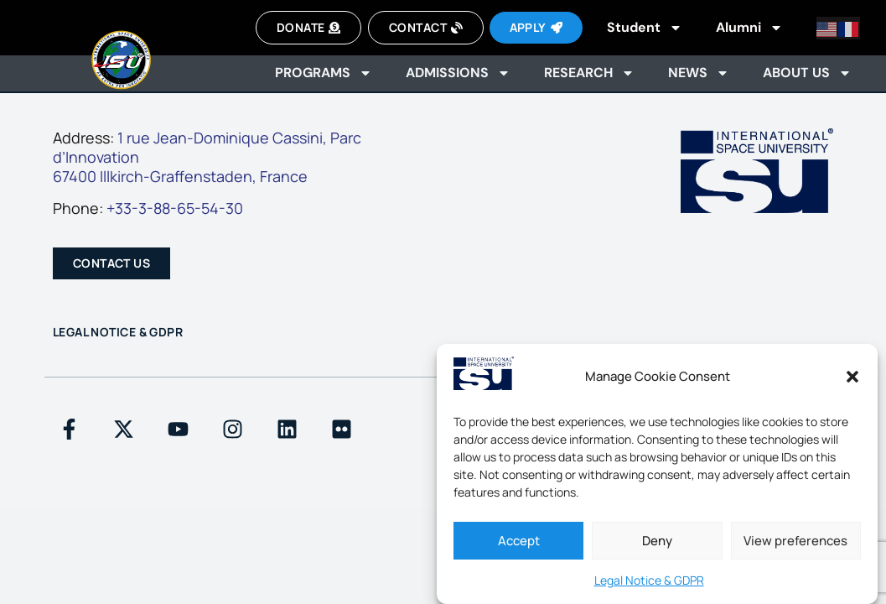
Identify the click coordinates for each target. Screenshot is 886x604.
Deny (657, 540)
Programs (323, 73)
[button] (852, 376)
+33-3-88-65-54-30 (174, 208)
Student (644, 28)
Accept (519, 540)
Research (589, 73)
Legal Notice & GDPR (649, 580)
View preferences (795, 540)
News (698, 73)
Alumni (749, 28)
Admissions (458, 73)
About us (807, 73)
